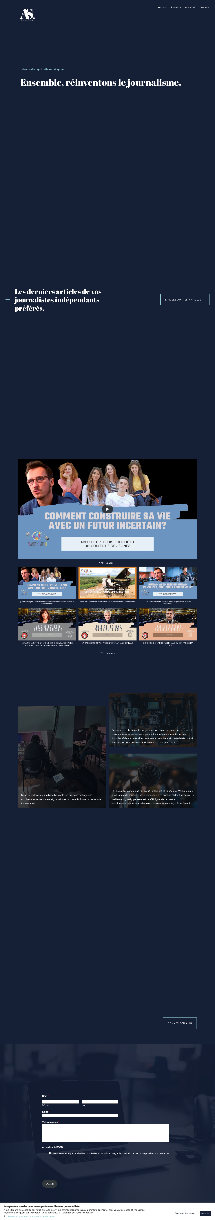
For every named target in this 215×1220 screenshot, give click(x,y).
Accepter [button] (205, 1213)
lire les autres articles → (185, 299)
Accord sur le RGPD (53, 1147)
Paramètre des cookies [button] (185, 1213)
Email (45, 1111)
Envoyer (50, 1184)
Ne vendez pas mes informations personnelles (31, 1216)
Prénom (45, 1105)
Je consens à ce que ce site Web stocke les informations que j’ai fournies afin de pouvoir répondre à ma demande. (110, 1153)
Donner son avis (180, 1023)
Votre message (50, 1122)
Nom (45, 1096)
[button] (110, 563)
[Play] (107, 509)
